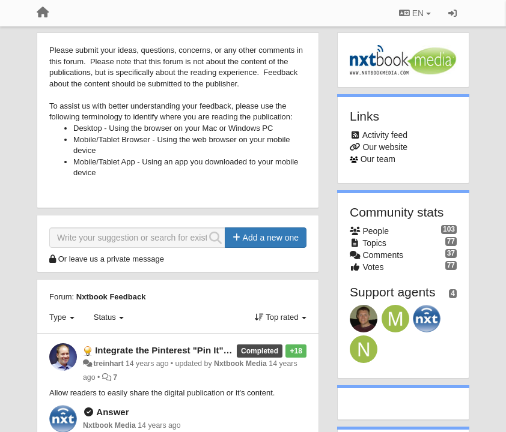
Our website (384, 147)
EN (415, 13)
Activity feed (384, 135)
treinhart (108, 363)
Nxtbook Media (240, 363)
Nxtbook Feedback (111, 296)
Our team (378, 159)
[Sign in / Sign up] (452, 13)
